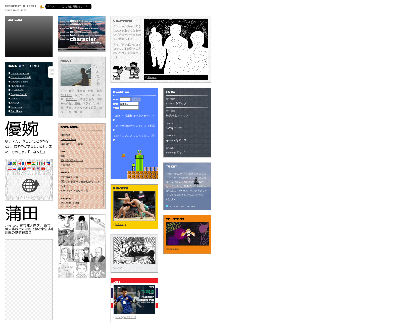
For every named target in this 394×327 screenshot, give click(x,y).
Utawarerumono (20, 72)
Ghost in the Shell (21, 77)
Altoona (152, 77)
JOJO (119, 267)
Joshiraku (16, 98)
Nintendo (173, 248)
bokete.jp (121, 224)
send (136, 99)
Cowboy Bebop (19, 81)
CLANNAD (17, 89)
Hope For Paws (68, 139)
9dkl (63, 155)
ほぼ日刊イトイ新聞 (72, 143)
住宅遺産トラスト (71, 177)
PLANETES (18, 85)
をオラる (142, 258)
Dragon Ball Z (19, 94)
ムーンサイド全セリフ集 (74, 190)
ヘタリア (66, 186)
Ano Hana (16, 110)
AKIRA (14, 102)
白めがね (71, 99)
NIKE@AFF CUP (126, 317)
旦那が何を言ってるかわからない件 (81, 181)
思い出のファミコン (72, 160)
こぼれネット (68, 165)
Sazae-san (16, 106)
